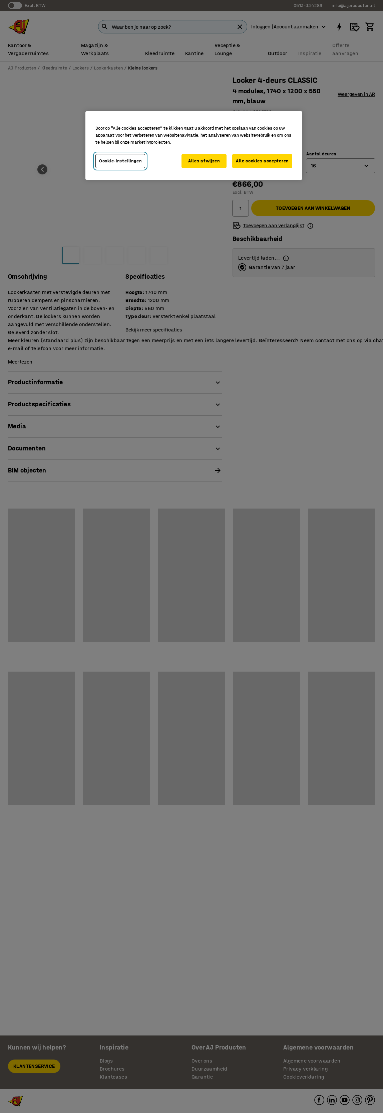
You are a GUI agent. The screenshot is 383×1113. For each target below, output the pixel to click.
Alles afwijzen (204, 161)
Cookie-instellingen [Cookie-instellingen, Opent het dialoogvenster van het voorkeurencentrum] (120, 161)
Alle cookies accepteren (262, 161)
